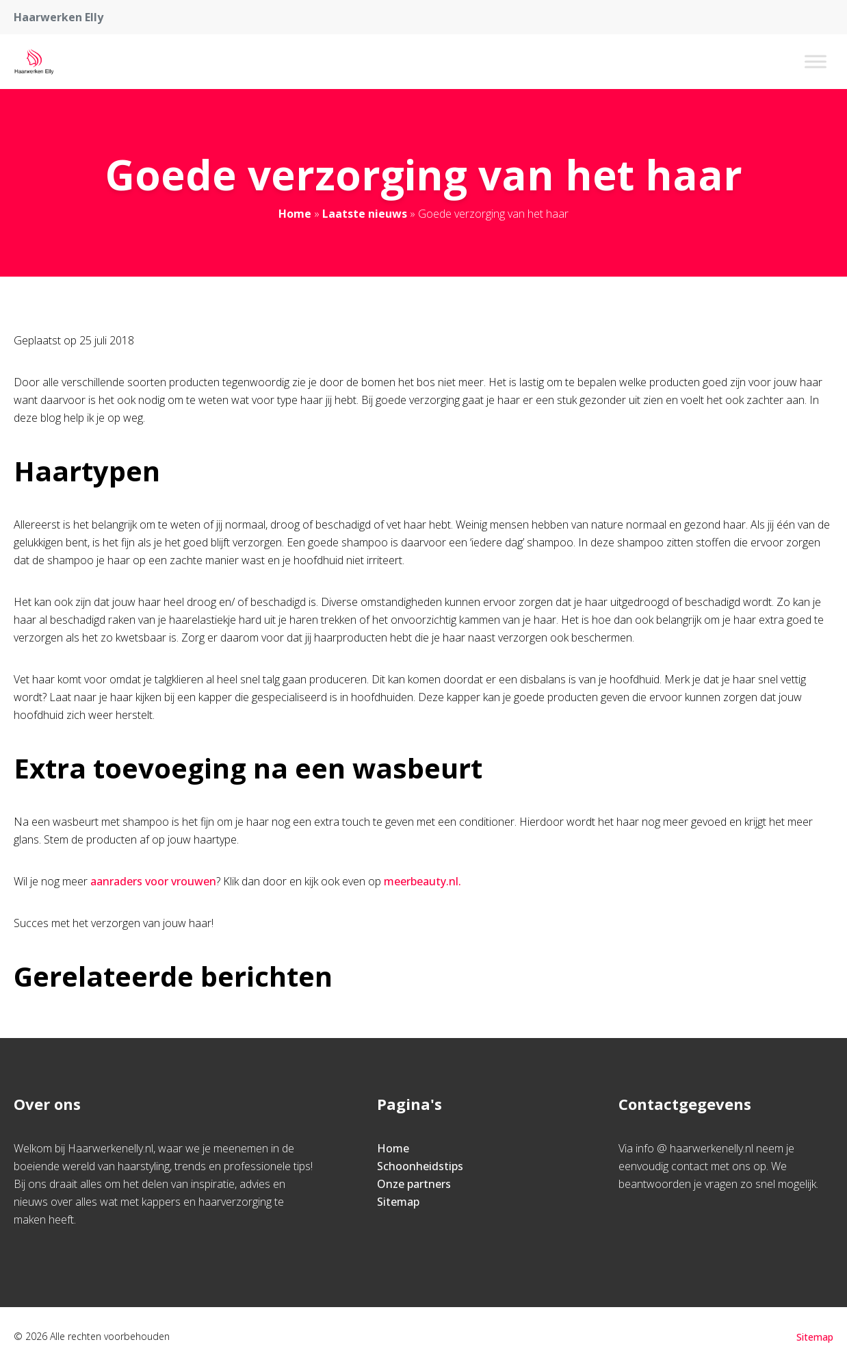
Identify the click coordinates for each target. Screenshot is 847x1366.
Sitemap (398, 1201)
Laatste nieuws (364, 213)
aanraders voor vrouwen (153, 881)
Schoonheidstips (420, 1166)
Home (294, 213)
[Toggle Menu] (815, 61)
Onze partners (414, 1183)
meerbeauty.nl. (422, 881)
